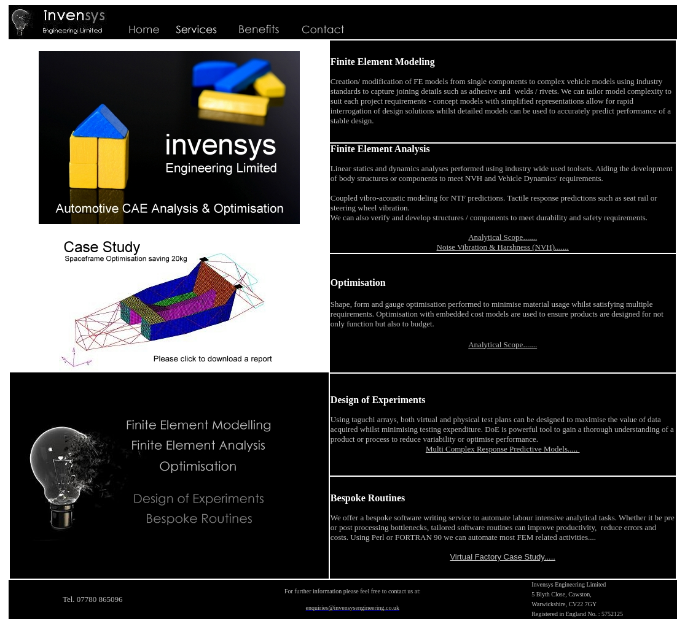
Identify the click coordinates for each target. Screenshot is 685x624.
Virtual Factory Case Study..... (502, 556)
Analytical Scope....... (502, 237)
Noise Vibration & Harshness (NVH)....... (503, 247)
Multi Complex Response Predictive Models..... (503, 448)
